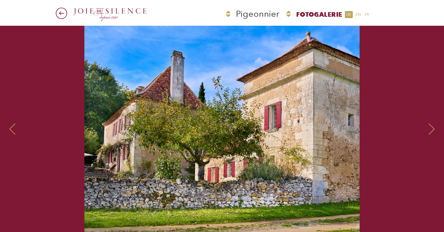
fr (367, 14)
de (348, 14)
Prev (75, 129)
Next (369, 129)
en (358, 14)
